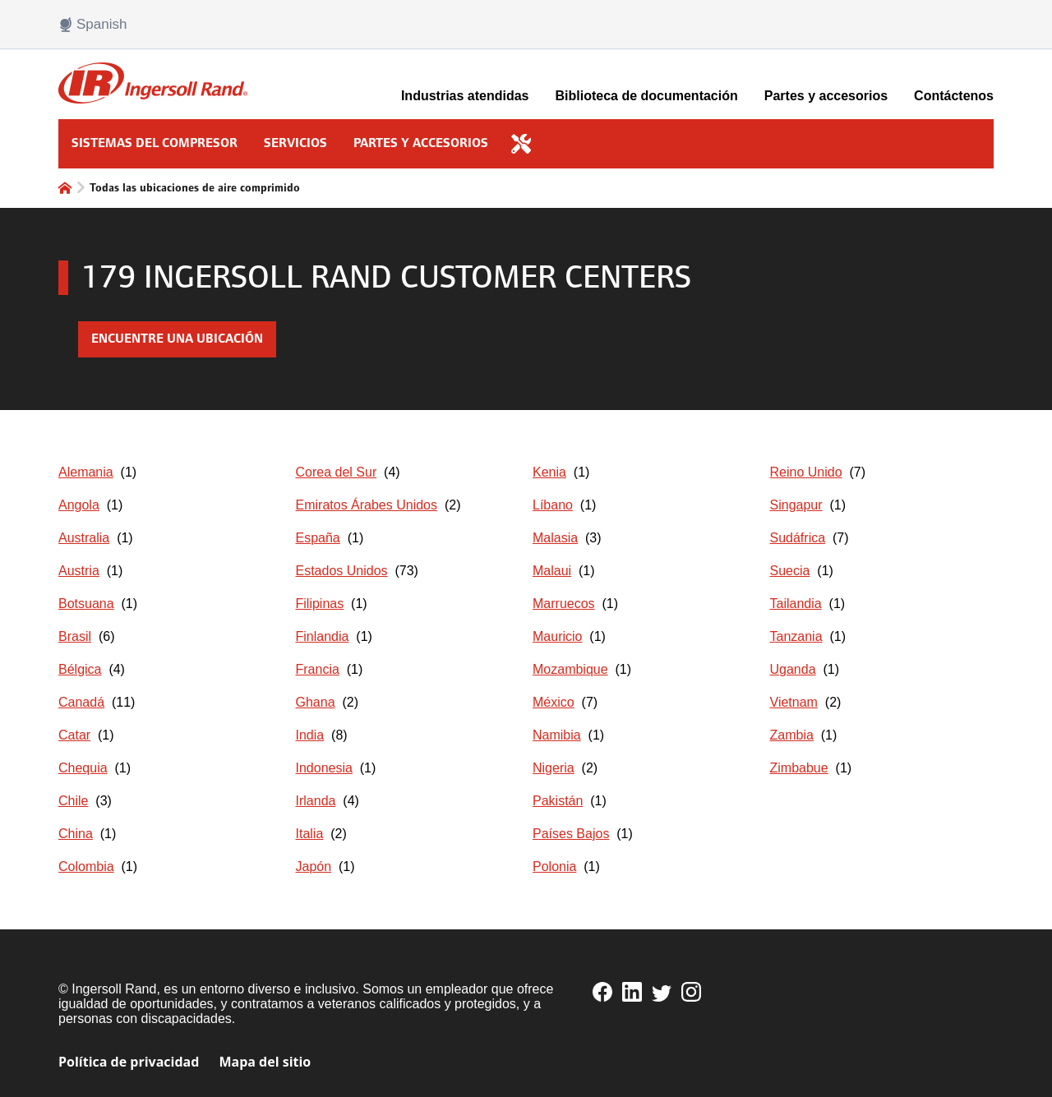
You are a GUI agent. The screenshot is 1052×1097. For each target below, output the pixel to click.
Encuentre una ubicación (177, 339)
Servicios (295, 143)
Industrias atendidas (465, 96)
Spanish (92, 24)
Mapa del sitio (265, 1062)
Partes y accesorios (826, 96)
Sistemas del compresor (155, 143)
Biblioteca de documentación (647, 96)
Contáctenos (954, 96)
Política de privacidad (128, 1062)
